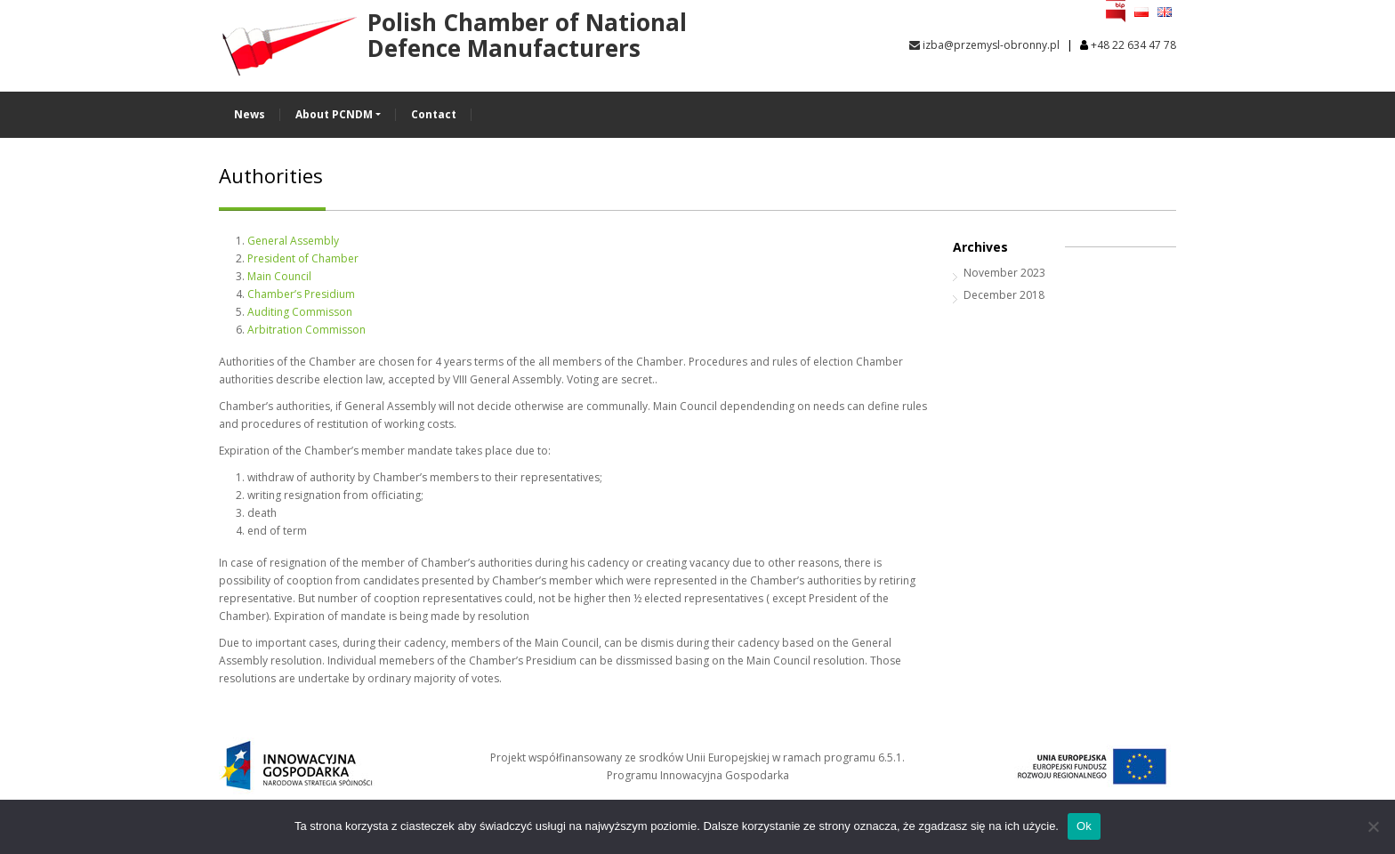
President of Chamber (303, 258)
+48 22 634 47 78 (1133, 44)
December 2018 (1004, 294)
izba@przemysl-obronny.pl (984, 44)
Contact (433, 114)
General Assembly (293, 240)
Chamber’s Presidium (301, 294)
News (249, 114)
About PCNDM (334, 114)
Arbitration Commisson (306, 329)
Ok (1084, 826)
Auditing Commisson (299, 311)
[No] (1373, 826)
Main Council (279, 276)
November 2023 (1004, 272)
